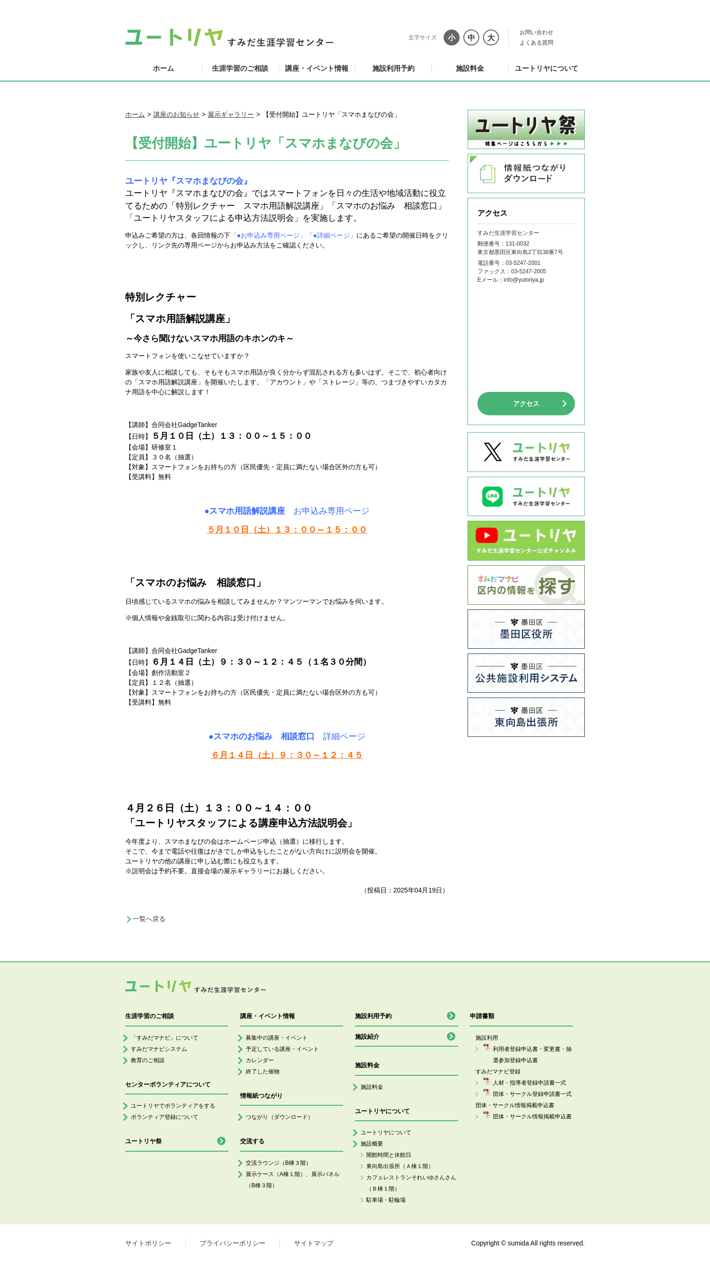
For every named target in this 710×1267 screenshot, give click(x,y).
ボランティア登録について (164, 1117)
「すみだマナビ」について (164, 1038)
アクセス (526, 403)
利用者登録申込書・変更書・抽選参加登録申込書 (532, 1055)
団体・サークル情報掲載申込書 (532, 1116)
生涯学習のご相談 (240, 68)
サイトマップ (313, 1243)
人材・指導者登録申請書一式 (529, 1083)
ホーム (163, 68)
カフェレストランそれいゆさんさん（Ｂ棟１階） (411, 1183)
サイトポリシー (148, 1243)
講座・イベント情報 (316, 68)
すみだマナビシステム (159, 1049)
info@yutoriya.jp (524, 280)
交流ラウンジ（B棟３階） (278, 1163)
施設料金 (470, 68)
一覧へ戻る (149, 918)
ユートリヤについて (546, 68)
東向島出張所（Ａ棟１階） (400, 1166)
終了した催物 (262, 1071)
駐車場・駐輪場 (386, 1200)
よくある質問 (536, 42)
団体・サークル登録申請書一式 (532, 1094)
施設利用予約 (393, 68)
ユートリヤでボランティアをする (173, 1105)
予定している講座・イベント (282, 1049)
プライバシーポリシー (232, 1243)
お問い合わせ (536, 32)
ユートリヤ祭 (143, 1141)
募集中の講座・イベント (277, 1038)
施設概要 (372, 1143)
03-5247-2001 (523, 263)
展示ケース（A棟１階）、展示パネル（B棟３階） (293, 1180)
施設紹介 (367, 1036)
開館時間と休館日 (388, 1155)
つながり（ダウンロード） (279, 1117)
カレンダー (260, 1060)
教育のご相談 (148, 1060)
